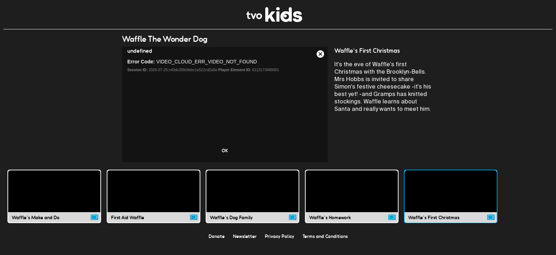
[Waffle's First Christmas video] (450, 196)
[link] (274, 20)
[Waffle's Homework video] (352, 196)
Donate (216, 236)
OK (225, 150)
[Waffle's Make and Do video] (54, 196)
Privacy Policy (279, 236)
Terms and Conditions (325, 236)
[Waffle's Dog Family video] (252, 196)
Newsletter (245, 236)
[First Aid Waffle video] (153, 196)
